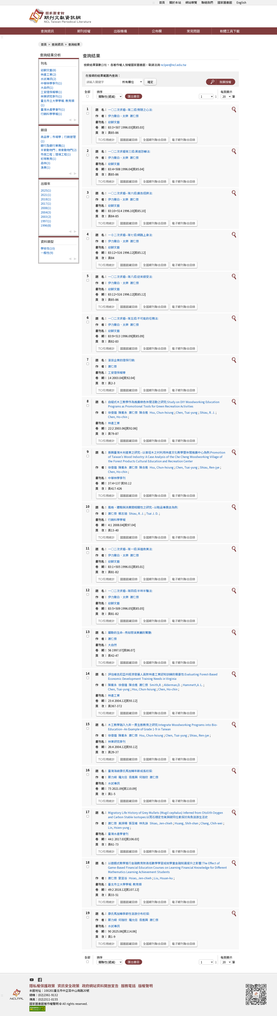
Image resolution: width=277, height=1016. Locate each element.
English (241, 2)
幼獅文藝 (114, 122)
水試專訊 (114, 783)
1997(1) (46, 221)
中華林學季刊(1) (51, 83)
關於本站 (175, 2)
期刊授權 (83, 31)
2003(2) (46, 216)
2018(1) (46, 199)
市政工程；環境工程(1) (56, 154)
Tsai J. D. (152, 513)
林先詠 (143, 823)
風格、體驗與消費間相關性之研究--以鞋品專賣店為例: (143, 507)
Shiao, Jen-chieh (161, 823)
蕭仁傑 (134, 116)
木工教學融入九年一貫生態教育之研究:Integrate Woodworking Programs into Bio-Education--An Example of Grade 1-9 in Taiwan (163, 726)
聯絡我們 (207, 2)
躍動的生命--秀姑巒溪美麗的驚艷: (130, 632)
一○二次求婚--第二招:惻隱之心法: (130, 109)
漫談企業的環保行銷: (121, 360)
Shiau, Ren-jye (209, 467)
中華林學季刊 (117, 478)
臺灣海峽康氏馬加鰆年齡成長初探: (130, 771)
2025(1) (46, 190)
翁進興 (133, 777)
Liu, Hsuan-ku (163, 878)
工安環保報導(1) (51, 92)
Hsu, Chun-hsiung (162, 412)
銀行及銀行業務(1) (53, 145)
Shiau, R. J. (207, 412)
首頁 (162, 2)
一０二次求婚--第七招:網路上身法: (130, 235)
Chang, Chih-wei (211, 823)
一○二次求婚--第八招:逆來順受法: (130, 276)
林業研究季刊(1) (51, 96)
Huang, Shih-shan (186, 823)
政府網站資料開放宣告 (100, 985)
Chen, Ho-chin (117, 417)
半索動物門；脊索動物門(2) (59, 150)
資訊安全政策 (68, 985)
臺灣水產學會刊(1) (53, 109)
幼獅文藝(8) (48, 70)
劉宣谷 (122, 878)
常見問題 (193, 31)
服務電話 (128, 985)
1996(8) (46, 225)
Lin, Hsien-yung (118, 827)
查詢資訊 (47, 31)
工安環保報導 (117, 372)
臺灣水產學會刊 (118, 834)
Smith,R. (155, 685)
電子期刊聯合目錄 (183, 139)
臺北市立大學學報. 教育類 (125, 884)
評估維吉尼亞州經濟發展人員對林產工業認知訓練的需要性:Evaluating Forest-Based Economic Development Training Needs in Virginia (163, 676)
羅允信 (122, 777)
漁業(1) (45, 167)
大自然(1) (47, 87)
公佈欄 (157, 31)
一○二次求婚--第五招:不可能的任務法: (133, 318)
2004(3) (46, 212)
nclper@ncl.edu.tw (173, 65)
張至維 (133, 823)
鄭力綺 (112, 777)
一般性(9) (47, 252)
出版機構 (120, 31)
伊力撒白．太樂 (118, 241)
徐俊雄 (112, 412)
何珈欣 (143, 777)
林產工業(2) (48, 74)
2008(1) (46, 208)
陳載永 (122, 412)
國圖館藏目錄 (129, 139)
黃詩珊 (122, 823)
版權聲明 (145, 985)
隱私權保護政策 (42, 985)
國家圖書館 (225, 2)
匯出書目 (133, 96)
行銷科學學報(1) (51, 114)
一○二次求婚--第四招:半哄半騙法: (130, 590)
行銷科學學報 (117, 519)
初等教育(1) (48, 158)
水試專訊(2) (48, 79)
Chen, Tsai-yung (186, 412)
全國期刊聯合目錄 (154, 139)
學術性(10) (48, 248)
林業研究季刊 (117, 741)
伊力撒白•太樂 (118, 116)
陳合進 (143, 412)
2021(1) (46, 195)
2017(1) (46, 203)
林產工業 (114, 423)
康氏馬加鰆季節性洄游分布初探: (129, 913)
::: (154, 2)
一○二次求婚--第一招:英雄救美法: (130, 549)
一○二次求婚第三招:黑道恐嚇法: (129, 151)
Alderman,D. (172, 685)
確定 (150, 82)
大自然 (112, 645)
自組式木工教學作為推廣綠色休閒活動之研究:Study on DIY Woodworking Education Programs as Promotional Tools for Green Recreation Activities (163, 404)
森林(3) (45, 163)
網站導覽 (191, 2)
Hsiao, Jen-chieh (140, 878)
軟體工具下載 (230, 31)
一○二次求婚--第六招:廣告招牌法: (130, 193)
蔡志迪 (122, 513)
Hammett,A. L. (193, 685)
